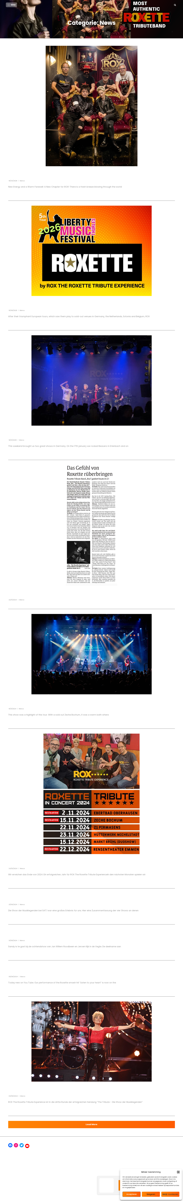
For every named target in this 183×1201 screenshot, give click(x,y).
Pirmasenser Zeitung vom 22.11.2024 (38, 596)
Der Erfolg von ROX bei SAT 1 (31, 1092)
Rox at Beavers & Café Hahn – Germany (42, 436)
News (11, 172)
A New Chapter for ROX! (28, 176)
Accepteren (131, 1194)
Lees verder (19, 195)
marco (22, 182)
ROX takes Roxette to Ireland (32, 306)
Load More (91, 1125)
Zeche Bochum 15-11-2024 (30, 705)
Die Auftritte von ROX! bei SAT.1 (34, 900)
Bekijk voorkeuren (170, 1194)
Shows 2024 (18, 864)
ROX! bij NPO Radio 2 (25, 936)
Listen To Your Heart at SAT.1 (32, 972)
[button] (178, 1172)
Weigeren (151, 1194)
